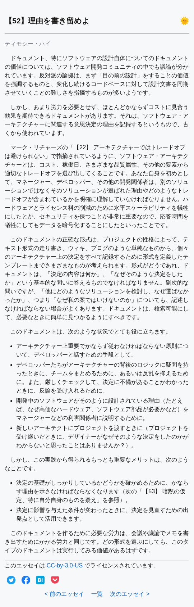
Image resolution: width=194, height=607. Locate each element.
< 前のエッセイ (64, 594)
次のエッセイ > (129, 594)
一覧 (97, 594)
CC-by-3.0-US (65, 565)
